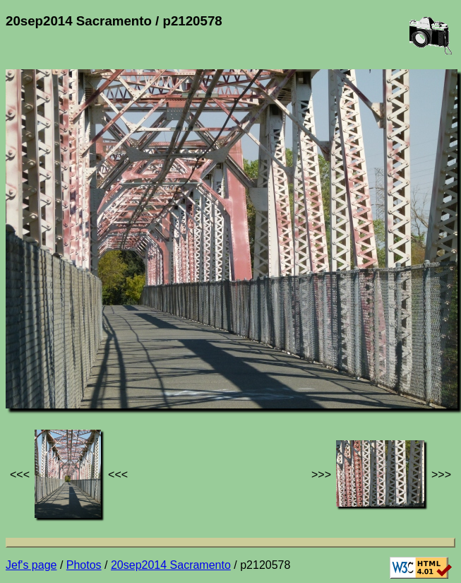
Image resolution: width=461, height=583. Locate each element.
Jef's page (31, 565)
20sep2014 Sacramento (171, 565)
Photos (84, 565)
